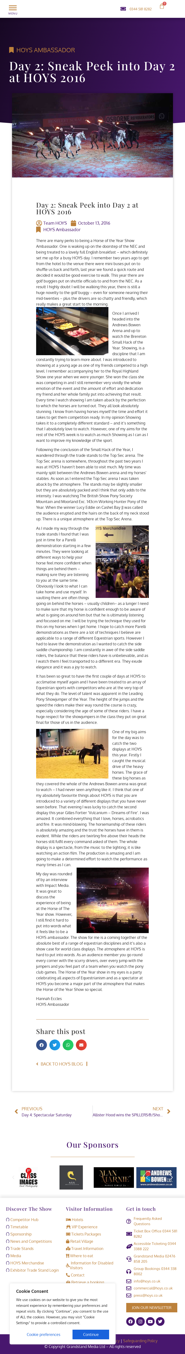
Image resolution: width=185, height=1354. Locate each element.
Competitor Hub (22, 1219)
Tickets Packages (83, 1234)
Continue (91, 1334)
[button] (41, 1045)
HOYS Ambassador (45, 50)
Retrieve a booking (85, 1282)
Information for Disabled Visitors (89, 1265)
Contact (75, 1275)
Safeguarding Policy (141, 1340)
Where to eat (79, 1255)
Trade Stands (19, 1248)
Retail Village (79, 1241)
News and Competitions (29, 1241)
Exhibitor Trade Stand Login (32, 1270)
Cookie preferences (43, 1334)
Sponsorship (19, 1234)
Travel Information (84, 1248)
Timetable (17, 1226)
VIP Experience (82, 1226)
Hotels (74, 1219)
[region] (63, 1313)
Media (13, 1255)
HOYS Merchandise (25, 1263)
